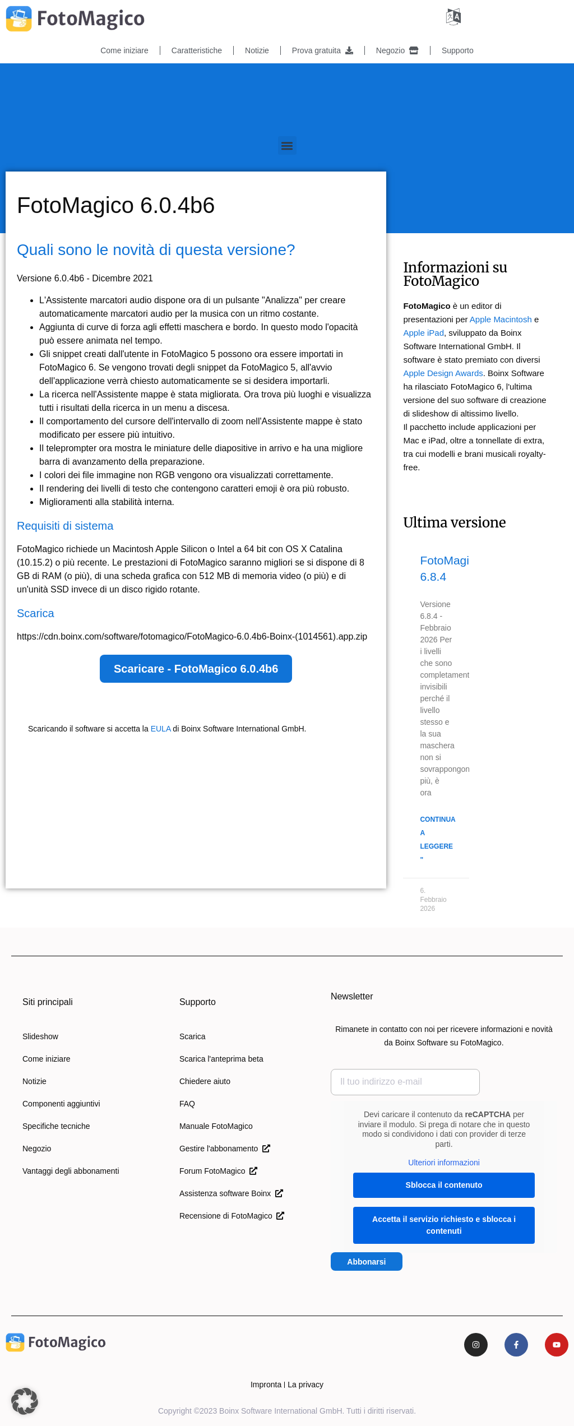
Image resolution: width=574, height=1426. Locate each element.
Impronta (266, 1384)
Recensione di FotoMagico (232, 1215)
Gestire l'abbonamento (224, 1148)
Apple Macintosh (501, 319)
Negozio (397, 50)
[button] (287, 145)
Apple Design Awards (443, 373)
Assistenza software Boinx (231, 1193)
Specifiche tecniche (56, 1126)
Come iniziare (124, 50)
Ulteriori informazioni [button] (444, 1162)
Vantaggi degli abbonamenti (70, 1170)
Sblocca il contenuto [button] (443, 1184)
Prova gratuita (322, 50)
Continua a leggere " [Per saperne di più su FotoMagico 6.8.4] (437, 840)
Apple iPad (423, 332)
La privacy (305, 1384)
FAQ (187, 1103)
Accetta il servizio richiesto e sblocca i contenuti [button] (444, 1224)
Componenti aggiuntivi (61, 1103)
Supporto (458, 50)
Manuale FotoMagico (216, 1126)
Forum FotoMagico (218, 1170)
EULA (161, 728)
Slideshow (40, 1036)
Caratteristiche (197, 50)
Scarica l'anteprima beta (221, 1058)
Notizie (257, 50)
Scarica (192, 1036)
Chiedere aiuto (204, 1081)
